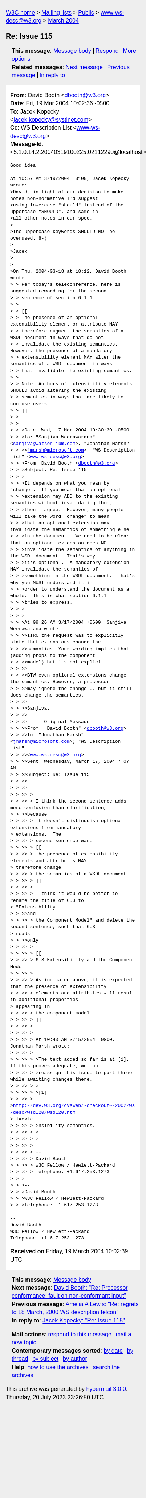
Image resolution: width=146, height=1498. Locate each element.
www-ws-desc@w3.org (55, 457)
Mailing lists (56, 12)
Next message (84, 67)
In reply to (52, 75)
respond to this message (79, 1334)
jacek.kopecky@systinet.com (50, 120)
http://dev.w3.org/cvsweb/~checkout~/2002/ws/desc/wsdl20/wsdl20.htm (72, 1109)
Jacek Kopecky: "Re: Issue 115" (83, 1320)
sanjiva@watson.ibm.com (44, 444)
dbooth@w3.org (85, 95)
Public (86, 12)
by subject (45, 1359)
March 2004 (63, 20)
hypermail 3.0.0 (106, 1389)
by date (113, 1351)
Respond (107, 51)
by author (75, 1359)
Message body (72, 51)
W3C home (20, 12)
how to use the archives (58, 1367)
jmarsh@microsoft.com (55, 450)
